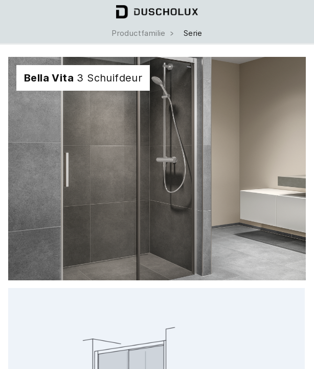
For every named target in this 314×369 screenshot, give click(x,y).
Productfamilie (143, 33)
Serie (193, 33)
